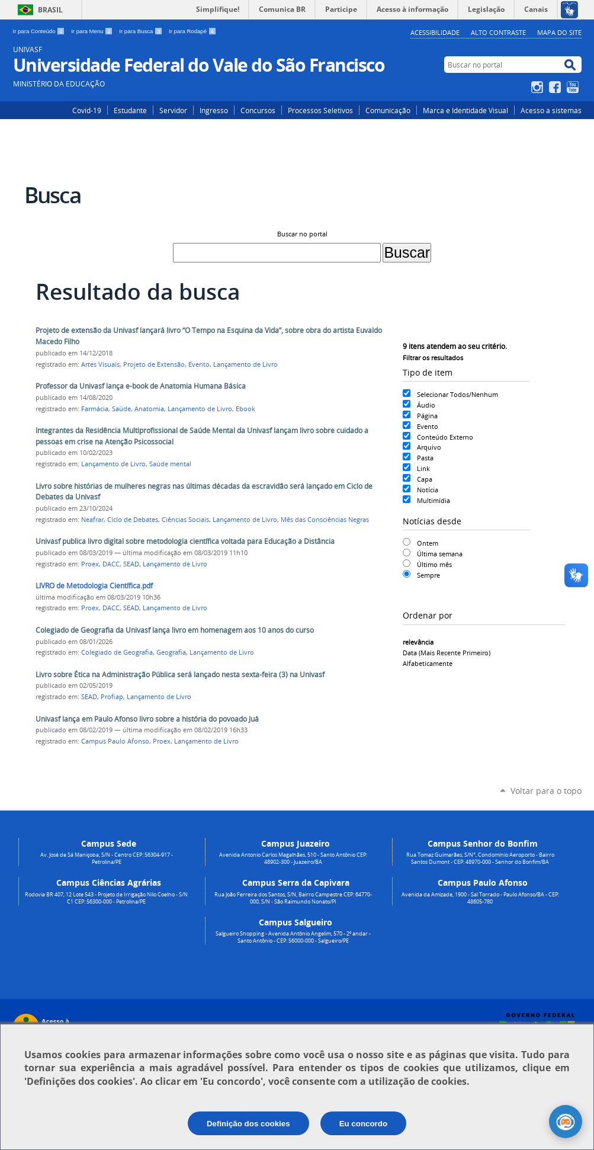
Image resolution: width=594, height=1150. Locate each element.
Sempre (428, 575)
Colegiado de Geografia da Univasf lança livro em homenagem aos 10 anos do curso (175, 630)
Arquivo (429, 447)
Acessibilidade (435, 32)
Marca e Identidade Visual (465, 110)
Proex (90, 564)
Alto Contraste (498, 32)
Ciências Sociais (185, 519)
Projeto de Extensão (154, 364)
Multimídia (433, 500)
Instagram (538, 87)
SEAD (131, 564)
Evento (427, 426)
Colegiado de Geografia (117, 652)
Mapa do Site (559, 32)
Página (427, 415)
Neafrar (92, 519)
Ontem (427, 543)
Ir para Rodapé (192, 31)
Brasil (50, 10)
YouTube (574, 87)
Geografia (171, 652)
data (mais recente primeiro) (446, 652)
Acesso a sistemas (551, 110)
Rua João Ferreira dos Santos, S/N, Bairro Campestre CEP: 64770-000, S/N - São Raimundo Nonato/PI (293, 898)
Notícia (427, 489)
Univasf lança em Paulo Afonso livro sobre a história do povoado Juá (147, 719)
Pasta (425, 457)
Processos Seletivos (320, 110)
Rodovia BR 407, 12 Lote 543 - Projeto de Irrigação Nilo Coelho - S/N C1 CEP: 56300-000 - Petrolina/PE (106, 898)
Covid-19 (86, 110)
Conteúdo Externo (445, 437)
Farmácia (94, 409)
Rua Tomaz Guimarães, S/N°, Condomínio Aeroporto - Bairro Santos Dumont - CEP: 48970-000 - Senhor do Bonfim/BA (480, 858)
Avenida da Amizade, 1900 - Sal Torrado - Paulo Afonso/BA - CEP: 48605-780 (480, 898)
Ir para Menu (92, 31)
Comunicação (387, 110)
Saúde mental (170, 464)
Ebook (245, 409)
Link (423, 468)
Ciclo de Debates (132, 519)
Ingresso (214, 110)
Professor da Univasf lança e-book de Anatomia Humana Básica (141, 386)
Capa (424, 479)
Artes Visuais (100, 364)
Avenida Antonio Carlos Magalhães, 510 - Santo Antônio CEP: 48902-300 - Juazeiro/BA (293, 858)
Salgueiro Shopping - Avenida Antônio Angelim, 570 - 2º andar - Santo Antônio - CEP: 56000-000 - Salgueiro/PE (293, 937)
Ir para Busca (141, 31)
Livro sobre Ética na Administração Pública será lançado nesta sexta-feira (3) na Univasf (180, 675)
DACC (111, 564)
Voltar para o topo (546, 790)
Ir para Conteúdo (40, 31)
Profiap (112, 697)
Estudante (130, 110)
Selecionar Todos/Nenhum (457, 394)
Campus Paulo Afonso (115, 741)
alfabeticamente (427, 663)
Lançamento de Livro (245, 364)
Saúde (121, 409)
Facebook (556, 87)
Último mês (434, 564)
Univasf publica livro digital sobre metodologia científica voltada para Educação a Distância (185, 541)
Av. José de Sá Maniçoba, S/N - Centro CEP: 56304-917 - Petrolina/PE (106, 858)
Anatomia (149, 409)
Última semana (440, 553)
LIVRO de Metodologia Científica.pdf (94, 586)
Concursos (257, 110)
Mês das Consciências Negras (325, 519)
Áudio (426, 405)
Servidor (173, 110)
